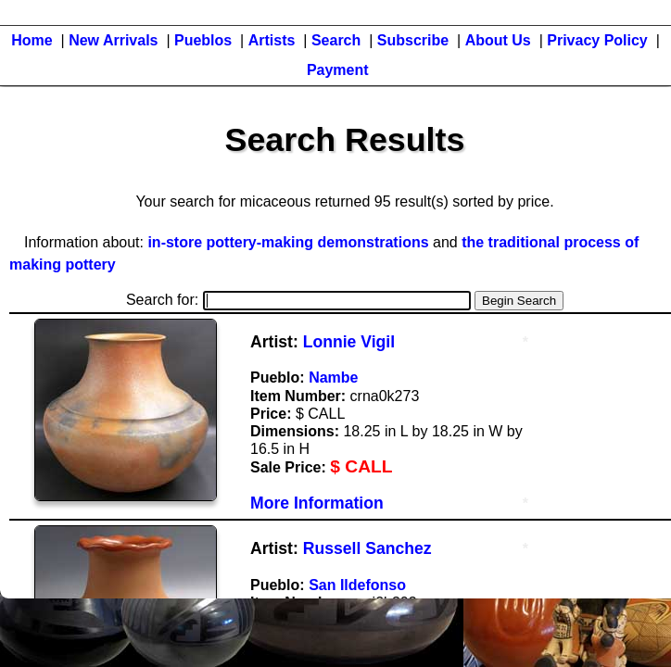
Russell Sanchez (367, 548)
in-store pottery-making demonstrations (287, 242)
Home (31, 40)
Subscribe (413, 40)
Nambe (333, 377)
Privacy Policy (597, 40)
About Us (498, 40)
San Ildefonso (357, 585)
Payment (338, 70)
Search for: (298, 300)
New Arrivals (113, 40)
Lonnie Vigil (349, 342)
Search (336, 40)
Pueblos (203, 40)
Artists (272, 40)
